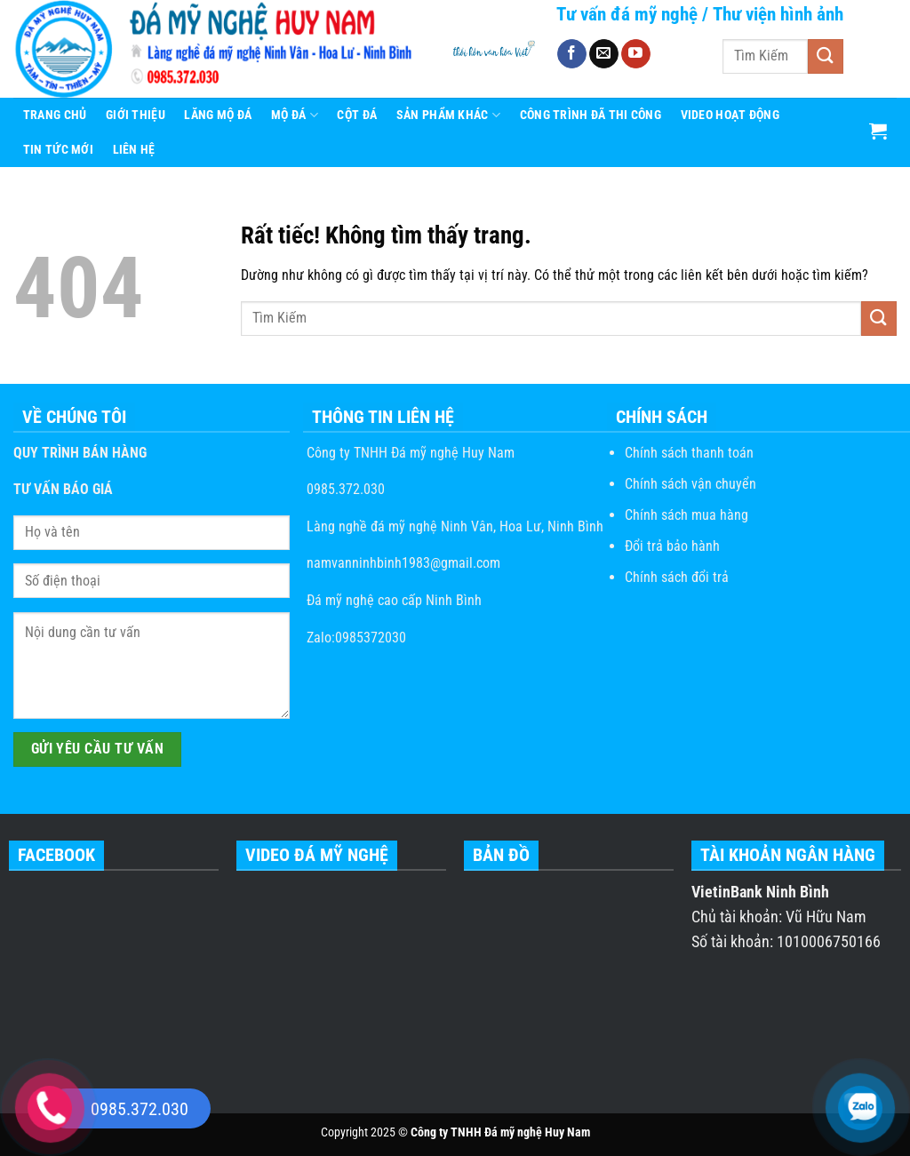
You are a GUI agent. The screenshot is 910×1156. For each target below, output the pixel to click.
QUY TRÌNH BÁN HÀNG (80, 452)
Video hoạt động (730, 115)
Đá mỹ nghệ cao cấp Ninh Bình (392, 600)
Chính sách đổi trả (677, 577)
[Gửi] (825, 56)
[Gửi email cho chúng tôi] (604, 54)
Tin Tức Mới (58, 149)
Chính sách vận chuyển (690, 483)
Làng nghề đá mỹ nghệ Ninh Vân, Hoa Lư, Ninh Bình (453, 526)
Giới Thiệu (135, 115)
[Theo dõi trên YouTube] (636, 54)
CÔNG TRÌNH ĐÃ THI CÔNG (590, 115)
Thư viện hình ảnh (778, 14)
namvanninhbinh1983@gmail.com (401, 562)
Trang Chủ (55, 115)
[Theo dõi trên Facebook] (572, 54)
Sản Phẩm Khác (448, 115)
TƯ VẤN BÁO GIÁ (63, 489)
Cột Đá (357, 115)
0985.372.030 (344, 489)
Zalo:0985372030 (354, 637)
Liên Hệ (134, 149)
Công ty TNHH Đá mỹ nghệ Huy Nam (409, 452)
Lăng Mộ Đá (217, 115)
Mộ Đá (294, 115)
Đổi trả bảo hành (672, 546)
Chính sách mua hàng (686, 514)
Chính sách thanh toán (689, 452)
